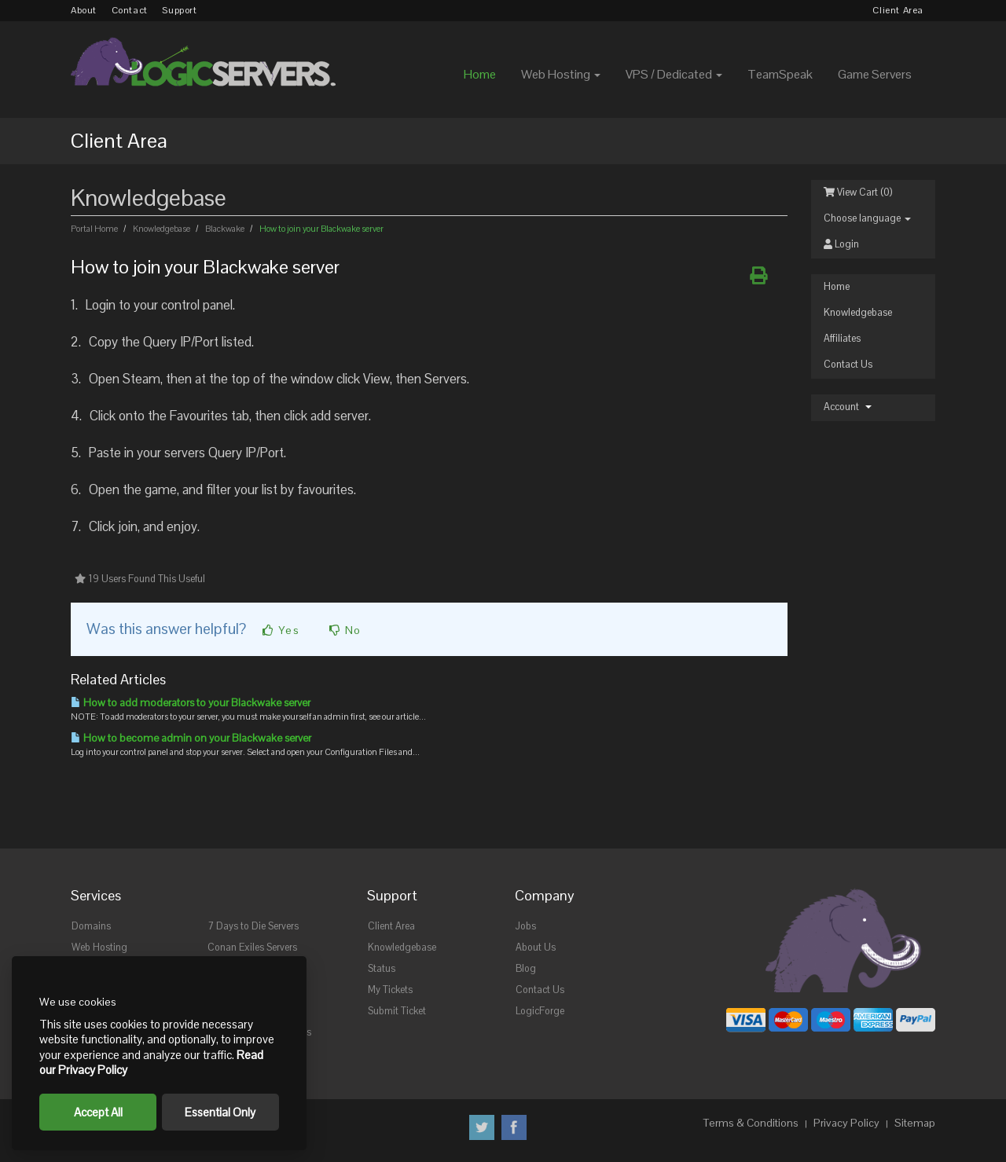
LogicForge (540, 1011)
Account (848, 407)
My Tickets (390, 990)
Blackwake (225, 228)
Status (381, 968)
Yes (281, 630)
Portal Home (95, 228)
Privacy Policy (846, 1123)
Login (841, 244)
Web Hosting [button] (560, 74)
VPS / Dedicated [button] (674, 74)
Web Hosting (99, 947)
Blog (526, 968)
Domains (91, 926)
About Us (536, 947)
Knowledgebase (858, 312)
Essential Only (220, 1112)
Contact (130, 10)
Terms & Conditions (751, 1123)
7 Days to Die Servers (253, 926)
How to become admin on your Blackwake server (191, 738)
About (84, 10)
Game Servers (875, 74)
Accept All (98, 1112)
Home (480, 74)
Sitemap (914, 1123)
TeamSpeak (780, 74)
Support (179, 10)
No (345, 630)
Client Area (897, 10)
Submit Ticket (397, 1011)
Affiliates (842, 338)
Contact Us (848, 364)
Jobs (526, 926)
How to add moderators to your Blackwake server (190, 702)
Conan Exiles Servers (252, 947)
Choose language (867, 218)
